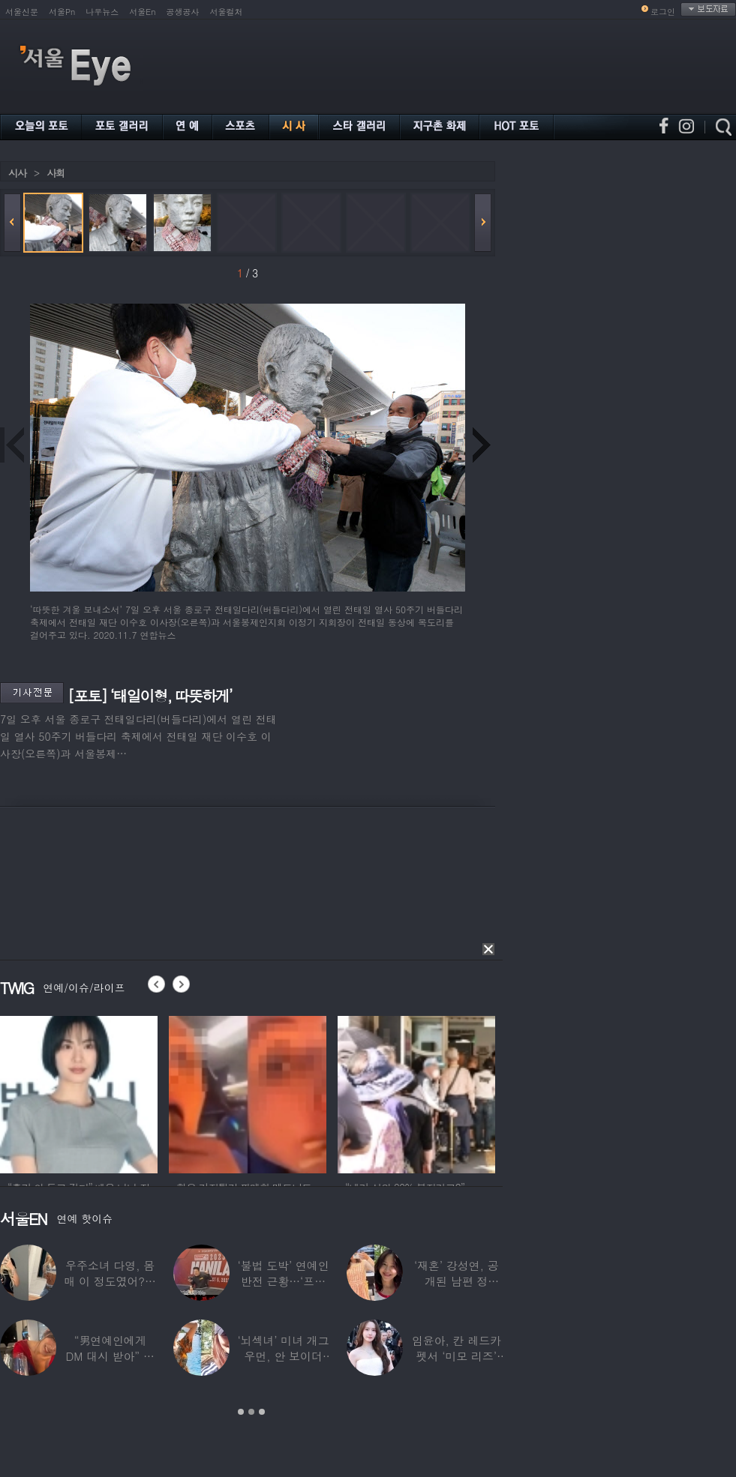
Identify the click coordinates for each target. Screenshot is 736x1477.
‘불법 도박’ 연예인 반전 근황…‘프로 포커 (283, 1281)
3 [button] (262, 1412)
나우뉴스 (102, 11)
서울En (142, 11)
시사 (17, 173)
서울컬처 (226, 11)
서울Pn (62, 11)
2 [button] (251, 1412)
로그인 (662, 11)
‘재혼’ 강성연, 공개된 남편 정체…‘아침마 (456, 1281)
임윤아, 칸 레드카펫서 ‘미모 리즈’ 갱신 (456, 1356)
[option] (79, 1092)
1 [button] (241, 1412)
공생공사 (183, 11)
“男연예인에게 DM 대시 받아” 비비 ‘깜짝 (110, 1356)
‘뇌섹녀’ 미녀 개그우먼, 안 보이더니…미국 (283, 1356)
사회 (56, 173)
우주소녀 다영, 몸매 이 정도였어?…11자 (110, 1281)
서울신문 (21, 11)
